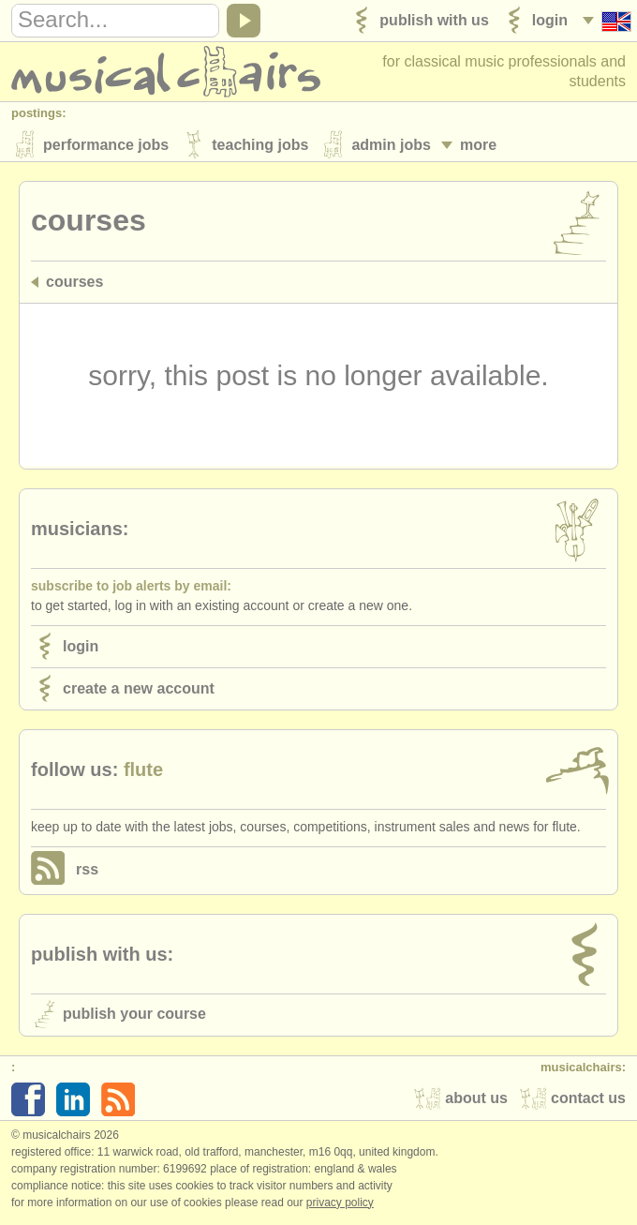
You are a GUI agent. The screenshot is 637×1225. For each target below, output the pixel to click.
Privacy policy (340, 1205)
